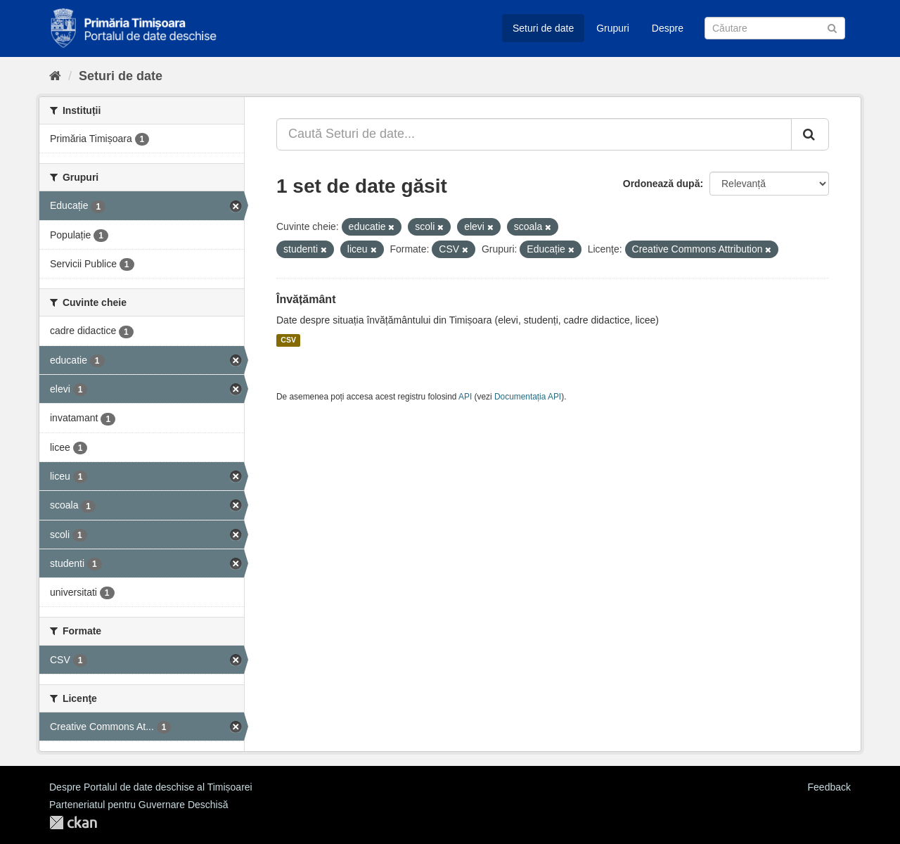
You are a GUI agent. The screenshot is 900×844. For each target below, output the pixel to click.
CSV (288, 340)
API (465, 397)
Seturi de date (543, 28)
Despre (667, 28)
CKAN (73, 822)
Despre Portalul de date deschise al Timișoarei (150, 787)
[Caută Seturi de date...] (534, 134)
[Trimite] (832, 27)
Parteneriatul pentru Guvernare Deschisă (138, 804)
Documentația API (527, 397)
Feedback (829, 787)
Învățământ (305, 299)
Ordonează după (661, 183)
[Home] (55, 76)
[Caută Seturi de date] (775, 28)
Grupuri (612, 28)
